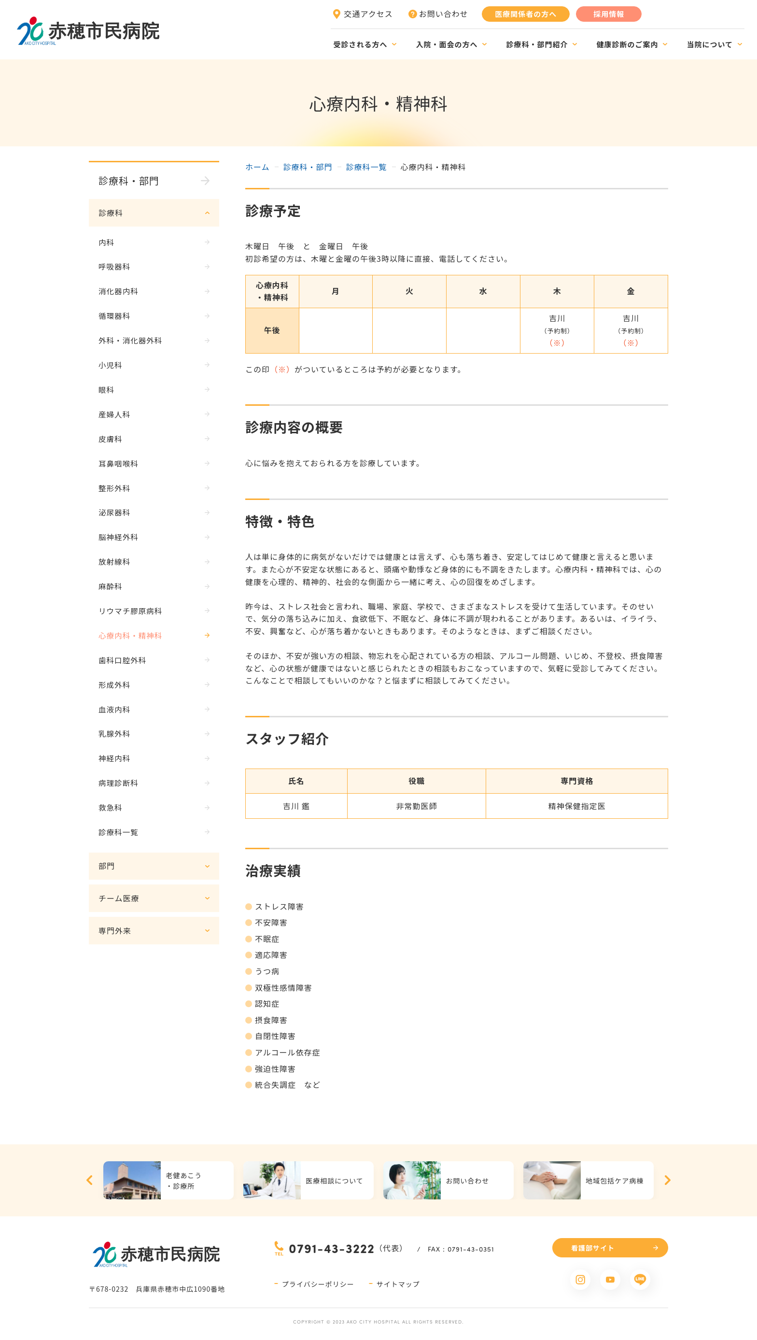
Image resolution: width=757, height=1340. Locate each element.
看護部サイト (593, 1248)
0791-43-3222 (332, 1248)
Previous (89, 1180)
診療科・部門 (308, 166)
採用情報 (608, 14)
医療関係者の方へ (526, 14)
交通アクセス (368, 13)
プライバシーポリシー (318, 1284)
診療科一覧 (366, 166)
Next (668, 1180)
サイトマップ (398, 1284)
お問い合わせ (443, 13)
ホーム (257, 166)
